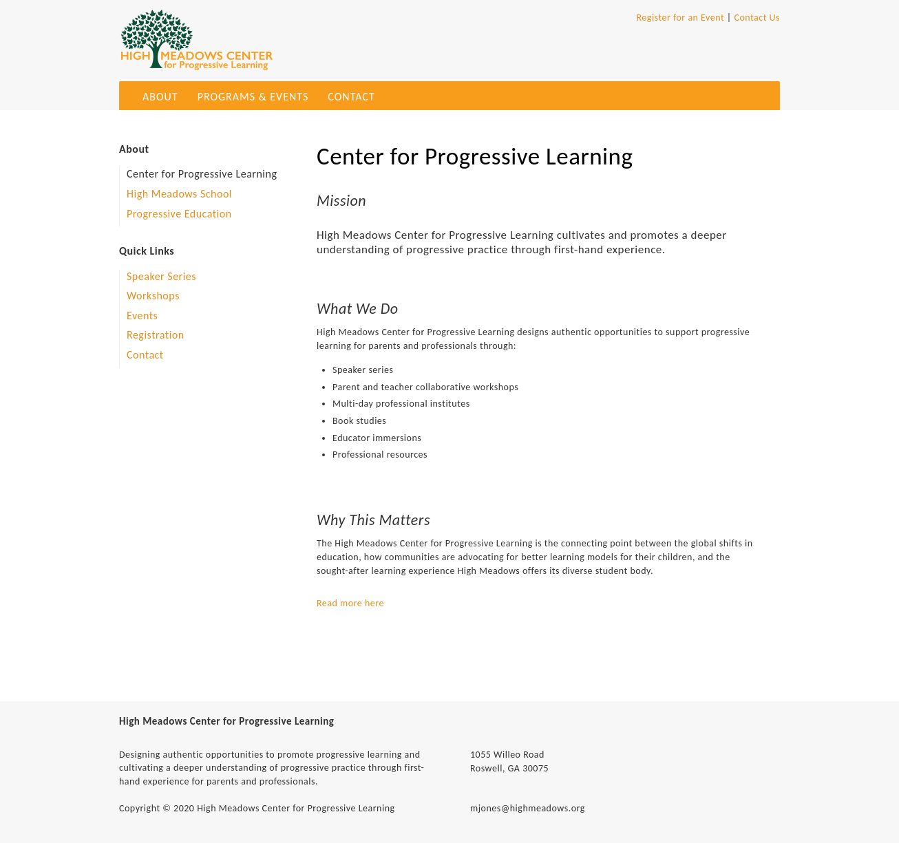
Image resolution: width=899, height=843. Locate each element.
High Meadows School (179, 193)
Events (142, 315)
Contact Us (757, 17)
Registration (155, 334)
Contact (351, 96)
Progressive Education (179, 213)
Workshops (153, 295)
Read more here (350, 603)
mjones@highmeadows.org (527, 808)
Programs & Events (253, 96)
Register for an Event (680, 17)
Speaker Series (161, 276)
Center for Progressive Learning (202, 173)
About (160, 96)
